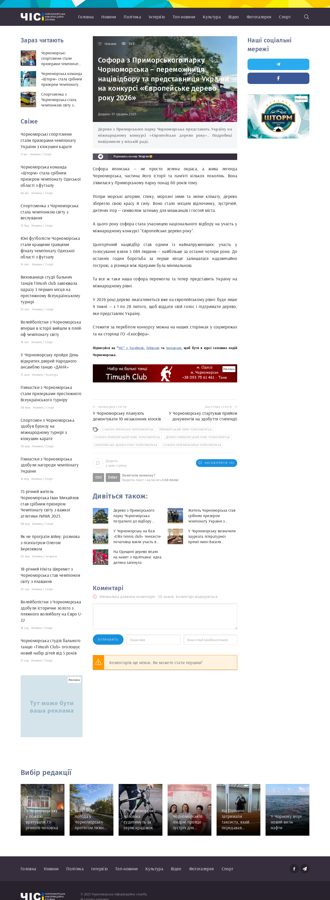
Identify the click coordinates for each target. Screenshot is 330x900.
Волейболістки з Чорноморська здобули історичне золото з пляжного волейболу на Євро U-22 (51, 611)
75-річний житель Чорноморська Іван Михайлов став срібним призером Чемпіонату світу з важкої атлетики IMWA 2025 (50, 504)
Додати (110, 463)
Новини (108, 16)
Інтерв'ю (157, 16)
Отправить (108, 639)
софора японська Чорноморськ (127, 429)
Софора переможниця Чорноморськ (192, 445)
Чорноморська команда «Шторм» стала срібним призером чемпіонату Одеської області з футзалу (51, 176)
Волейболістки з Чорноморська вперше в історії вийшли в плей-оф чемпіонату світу (51, 328)
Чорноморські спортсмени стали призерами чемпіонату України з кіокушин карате (48, 140)
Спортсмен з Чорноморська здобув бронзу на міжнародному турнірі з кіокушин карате (47, 429)
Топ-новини (184, 16)
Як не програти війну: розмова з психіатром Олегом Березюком (50, 542)
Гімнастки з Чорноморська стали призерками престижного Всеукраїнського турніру (51, 393)
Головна (86, 16)
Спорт (285, 16)
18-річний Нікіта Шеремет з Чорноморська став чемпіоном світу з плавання (50, 575)
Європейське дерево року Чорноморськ (126, 445)
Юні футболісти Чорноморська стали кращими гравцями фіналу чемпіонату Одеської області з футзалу (50, 247)
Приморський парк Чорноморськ (185, 429)
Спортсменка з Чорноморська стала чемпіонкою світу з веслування (50, 212)
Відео (233, 16)
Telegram (153, 348)
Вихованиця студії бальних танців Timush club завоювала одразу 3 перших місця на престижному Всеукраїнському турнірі (50, 289)
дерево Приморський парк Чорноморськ (198, 437)
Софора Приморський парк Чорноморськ (127, 437)
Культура (212, 16)
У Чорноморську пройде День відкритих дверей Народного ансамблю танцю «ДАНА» (50, 361)
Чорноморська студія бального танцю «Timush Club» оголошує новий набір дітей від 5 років (51, 647)
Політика (132, 16)
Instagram (174, 348)
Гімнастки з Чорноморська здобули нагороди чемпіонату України (50, 465)
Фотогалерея (259, 16)
